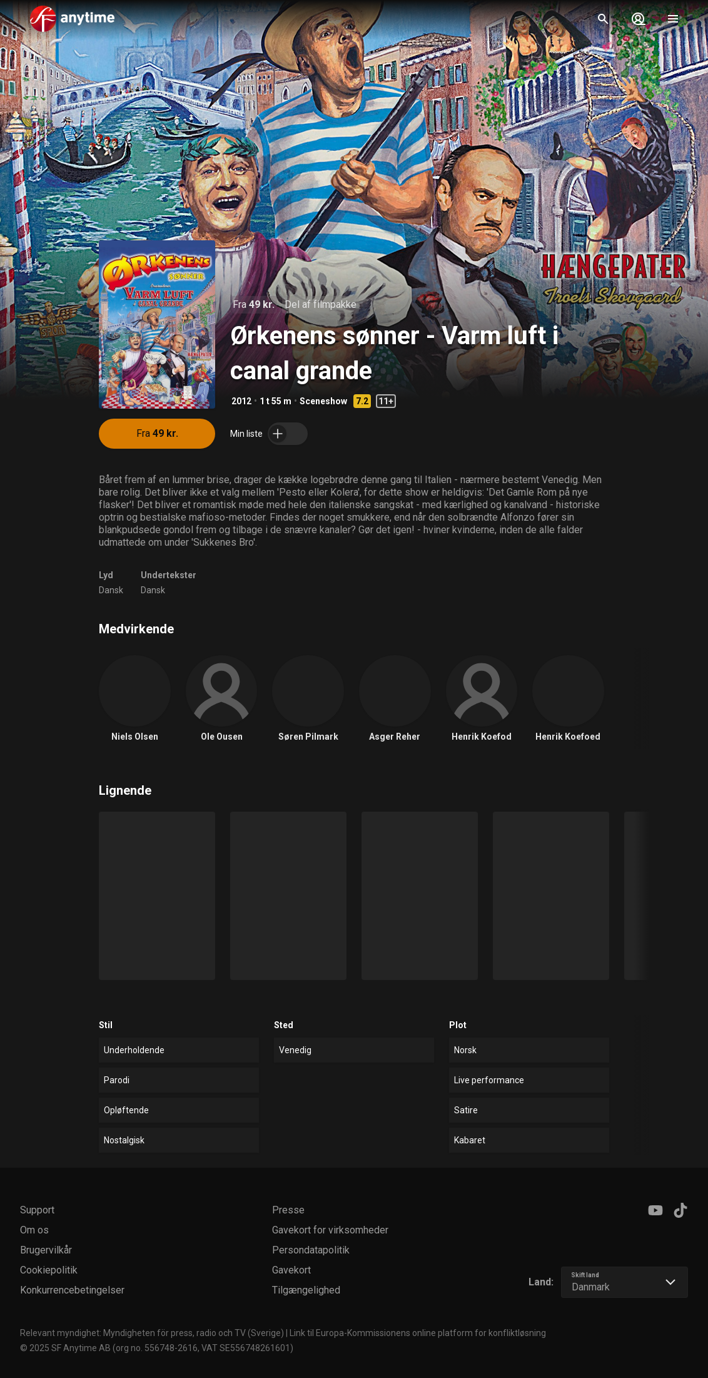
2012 (241, 401)
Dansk (111, 590)
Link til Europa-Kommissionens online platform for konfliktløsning (418, 1333)
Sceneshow (323, 401)
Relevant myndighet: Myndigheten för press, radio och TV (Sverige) (152, 1333)
